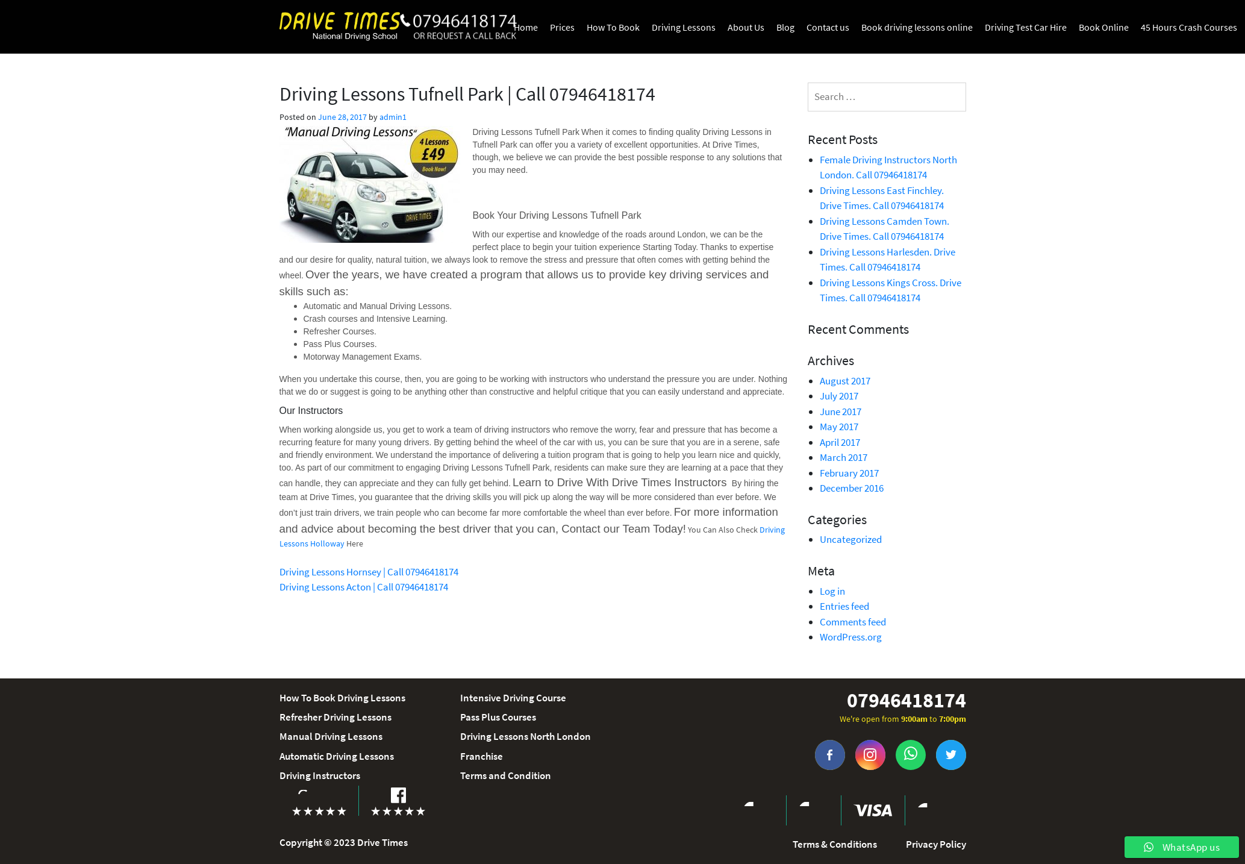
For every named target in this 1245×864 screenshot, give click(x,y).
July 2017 (839, 395)
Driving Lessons (684, 27)
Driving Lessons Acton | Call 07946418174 (363, 586)
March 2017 (843, 457)
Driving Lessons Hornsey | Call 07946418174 (368, 571)
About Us (746, 27)
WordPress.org (851, 636)
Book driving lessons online (917, 27)
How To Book (613, 27)
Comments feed (853, 621)
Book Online (1104, 27)
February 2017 (849, 473)
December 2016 (852, 488)
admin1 (393, 116)
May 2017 (839, 426)
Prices (562, 27)
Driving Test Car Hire (1026, 27)
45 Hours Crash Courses (1189, 27)
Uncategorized (851, 539)
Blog (785, 27)
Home (526, 27)
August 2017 (845, 380)
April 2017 (840, 442)
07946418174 (906, 700)
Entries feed (844, 606)
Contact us (828, 27)
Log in (832, 591)
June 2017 (840, 411)
